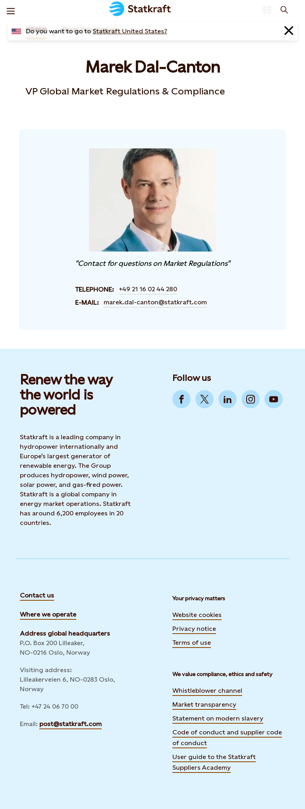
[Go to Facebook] (181, 399)
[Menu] (10, 10)
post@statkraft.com (70, 724)
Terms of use (191, 642)
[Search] (284, 10)
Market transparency (204, 704)
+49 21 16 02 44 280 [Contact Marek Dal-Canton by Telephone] (148, 289)
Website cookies (197, 615)
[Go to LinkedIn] (227, 399)
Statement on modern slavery (217, 718)
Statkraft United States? (130, 31)
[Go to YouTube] (273, 399)
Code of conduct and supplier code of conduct (227, 737)
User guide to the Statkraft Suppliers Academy (214, 762)
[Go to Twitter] (204, 399)
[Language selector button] (267, 10)
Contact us (37, 595)
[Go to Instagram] (250, 399)
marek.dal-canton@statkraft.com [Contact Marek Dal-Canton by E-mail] (155, 302)
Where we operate (48, 614)
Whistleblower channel (207, 690)
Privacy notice (194, 628)
